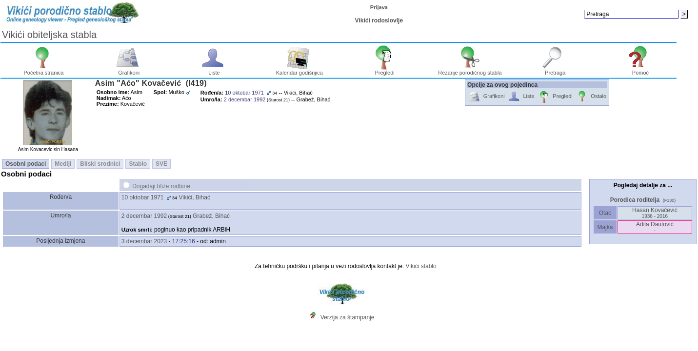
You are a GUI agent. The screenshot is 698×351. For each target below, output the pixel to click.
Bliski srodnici (100, 163)
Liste (214, 70)
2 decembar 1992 (144, 216)
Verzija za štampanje (347, 317)
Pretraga (555, 70)
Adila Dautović (655, 227)
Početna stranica (43, 70)
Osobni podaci (25, 163)
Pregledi (385, 70)
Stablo (138, 163)
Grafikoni (129, 70)
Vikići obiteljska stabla (49, 34)
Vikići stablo (421, 266)
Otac (605, 213)
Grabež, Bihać (211, 216)
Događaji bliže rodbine (161, 186)
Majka (605, 227)
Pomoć (641, 70)
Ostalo (591, 97)
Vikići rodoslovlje (379, 20)
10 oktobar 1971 (142, 197)
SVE (161, 163)
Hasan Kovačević (655, 213)
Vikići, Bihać (194, 197)
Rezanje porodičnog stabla (469, 70)
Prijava (379, 7)
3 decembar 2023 (144, 241)
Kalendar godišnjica (299, 70)
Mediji (63, 163)
